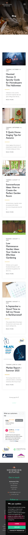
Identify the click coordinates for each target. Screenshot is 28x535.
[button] (25, 4)
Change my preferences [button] (16, 530)
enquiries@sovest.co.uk (14, 492)
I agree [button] (17, 523)
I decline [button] (16, 527)
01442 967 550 (14, 494)
